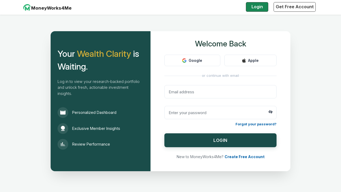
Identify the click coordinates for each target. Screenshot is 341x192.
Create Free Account (245, 156)
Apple (250, 60)
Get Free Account (295, 6)
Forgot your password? (256, 124)
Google (192, 60)
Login (257, 6)
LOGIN (220, 140)
